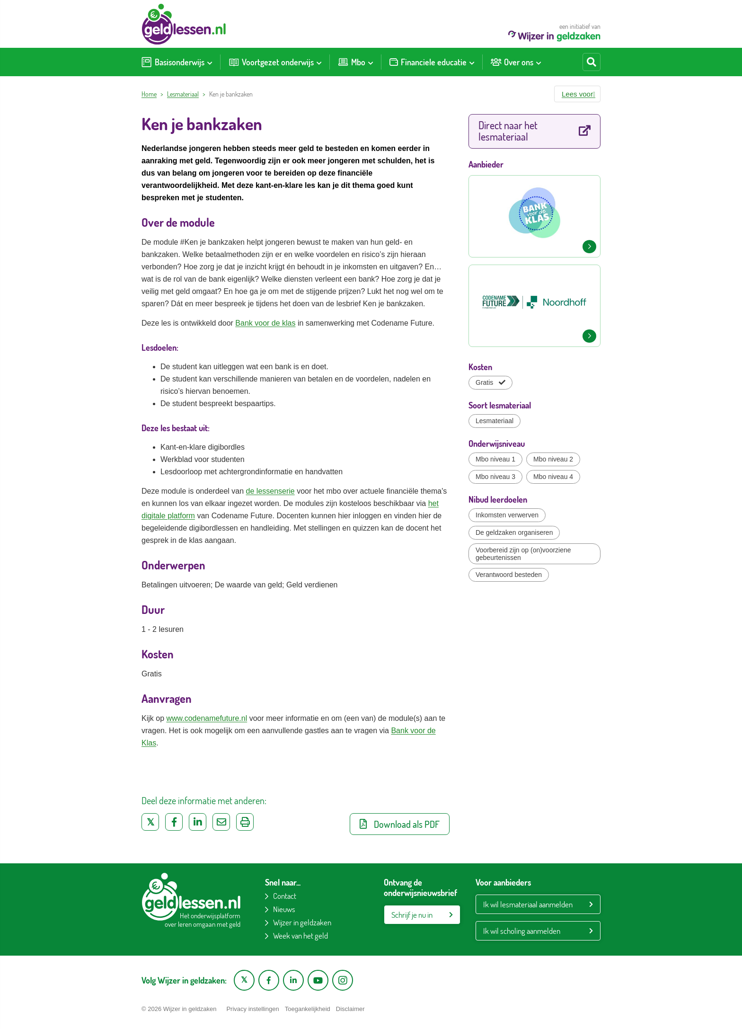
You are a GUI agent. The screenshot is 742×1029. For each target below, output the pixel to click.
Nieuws (284, 909)
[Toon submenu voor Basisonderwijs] (209, 62)
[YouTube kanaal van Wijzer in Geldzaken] (318, 980)
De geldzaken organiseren (514, 532)
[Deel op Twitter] (150, 822)
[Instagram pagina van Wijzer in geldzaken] (342, 980)
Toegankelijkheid (307, 1008)
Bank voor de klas (265, 323)
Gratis (490, 382)
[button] (577, 94)
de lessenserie (270, 491)
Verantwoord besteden (509, 574)
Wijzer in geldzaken (302, 922)
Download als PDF (400, 824)
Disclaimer (350, 1008)
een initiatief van (554, 32)
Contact (284, 896)
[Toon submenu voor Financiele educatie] (471, 62)
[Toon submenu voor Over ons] (538, 62)
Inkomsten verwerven (507, 515)
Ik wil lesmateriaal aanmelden (528, 904)
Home (149, 94)
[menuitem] (177, 62)
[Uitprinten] (245, 822)
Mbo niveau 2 (553, 459)
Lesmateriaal (183, 94)
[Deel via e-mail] (221, 822)
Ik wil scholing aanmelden (521, 931)
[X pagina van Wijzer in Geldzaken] (244, 980)
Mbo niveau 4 (553, 476)
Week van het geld (300, 935)
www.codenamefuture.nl (206, 718)
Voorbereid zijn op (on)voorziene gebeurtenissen (523, 553)
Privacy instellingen (252, 1008)
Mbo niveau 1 (495, 459)
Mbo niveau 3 (495, 476)
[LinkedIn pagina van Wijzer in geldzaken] (293, 980)
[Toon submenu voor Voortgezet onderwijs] (319, 62)
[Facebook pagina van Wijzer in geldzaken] (268, 980)
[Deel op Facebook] (174, 822)
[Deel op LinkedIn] (197, 822)
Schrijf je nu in (412, 915)
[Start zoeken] (592, 62)
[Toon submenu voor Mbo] (370, 62)
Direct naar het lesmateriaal (534, 130)
